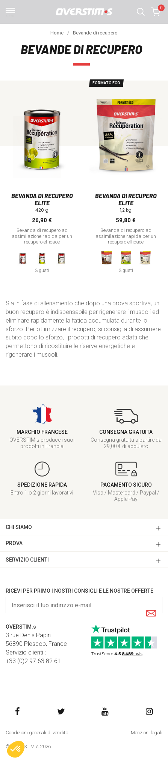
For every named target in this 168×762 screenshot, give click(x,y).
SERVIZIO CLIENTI (27, 560)
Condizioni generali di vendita (37, 732)
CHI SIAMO (19, 527)
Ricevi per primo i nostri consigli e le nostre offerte (79, 591)
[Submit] (151, 613)
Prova (14, 543)
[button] (141, 12)
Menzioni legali (146, 732)
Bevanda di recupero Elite (42, 199)
